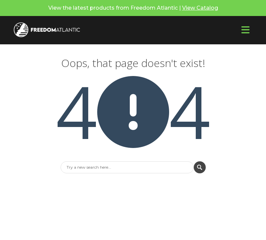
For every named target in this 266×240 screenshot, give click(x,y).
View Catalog (200, 8)
